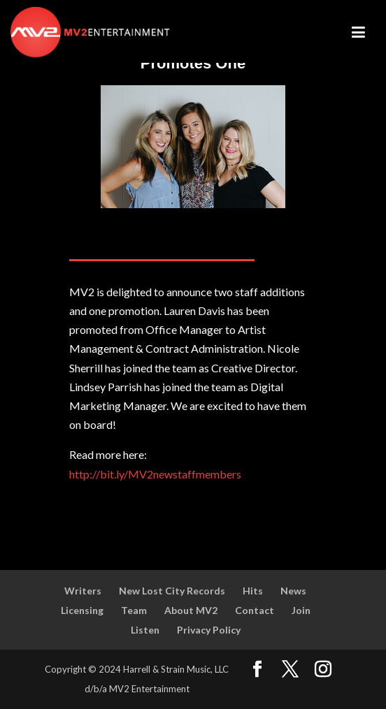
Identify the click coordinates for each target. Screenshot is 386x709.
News (293, 591)
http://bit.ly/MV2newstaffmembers (155, 474)
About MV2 (190, 610)
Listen (145, 630)
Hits (253, 591)
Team (134, 610)
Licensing (82, 610)
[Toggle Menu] (357, 32)
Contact (254, 610)
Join (301, 610)
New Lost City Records (172, 591)
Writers (82, 591)
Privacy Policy (209, 630)
